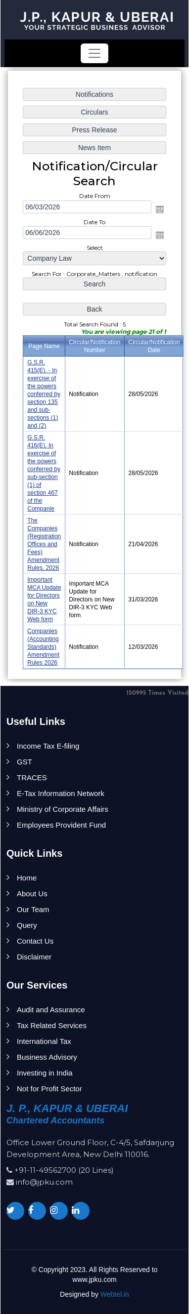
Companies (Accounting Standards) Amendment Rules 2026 (43, 647)
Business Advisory (47, 1057)
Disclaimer (34, 956)
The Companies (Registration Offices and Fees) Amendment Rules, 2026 (44, 544)
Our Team (33, 909)
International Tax (44, 1041)
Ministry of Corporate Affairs (62, 809)
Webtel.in (114, 1294)
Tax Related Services (52, 1025)
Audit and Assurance (51, 1009)
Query (27, 925)
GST (24, 761)
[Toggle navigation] (94, 53)
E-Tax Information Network (60, 793)
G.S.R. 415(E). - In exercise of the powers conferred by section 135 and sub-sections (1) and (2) (43, 394)
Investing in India (45, 1072)
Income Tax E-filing (48, 746)
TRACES (32, 777)
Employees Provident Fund (61, 825)
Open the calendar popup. (159, 209)
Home (27, 877)
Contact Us (35, 941)
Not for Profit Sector (49, 1088)
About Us (32, 893)
